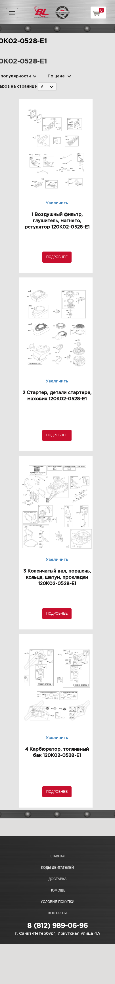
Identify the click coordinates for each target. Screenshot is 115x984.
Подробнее (57, 257)
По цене (56, 76)
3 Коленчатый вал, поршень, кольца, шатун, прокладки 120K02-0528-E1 (57, 577)
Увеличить (57, 203)
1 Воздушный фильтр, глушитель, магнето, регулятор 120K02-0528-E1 (57, 221)
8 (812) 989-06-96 (57, 926)
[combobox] (47, 87)
